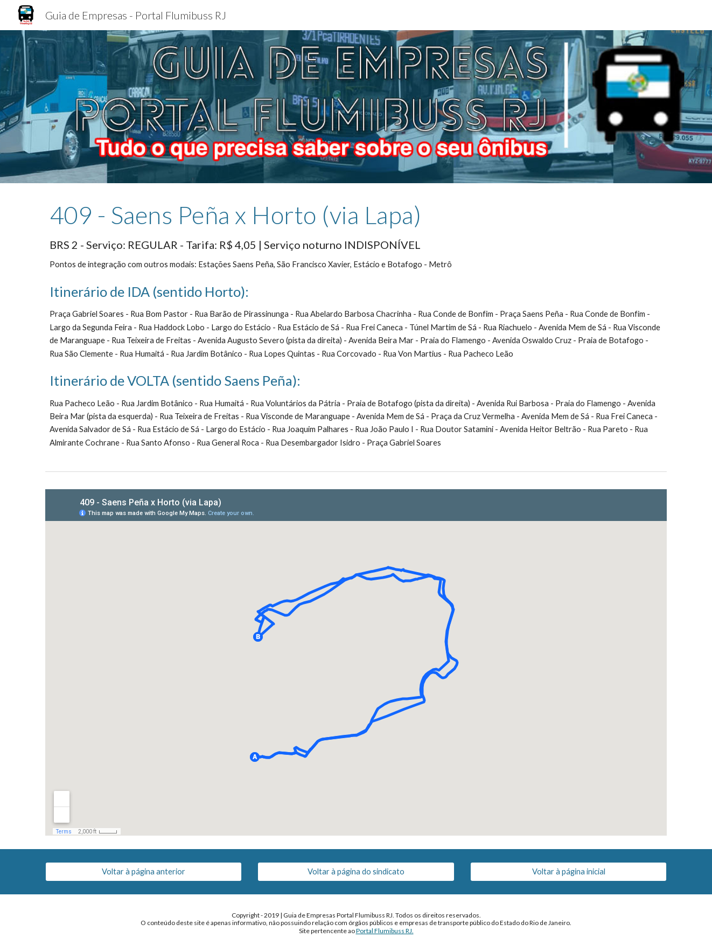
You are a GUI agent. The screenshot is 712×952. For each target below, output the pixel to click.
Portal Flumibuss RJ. (385, 931)
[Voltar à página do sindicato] (355, 871)
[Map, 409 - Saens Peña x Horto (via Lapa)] (356, 662)
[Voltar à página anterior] (143, 871)
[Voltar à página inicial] (568, 871)
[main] (356, 325)
